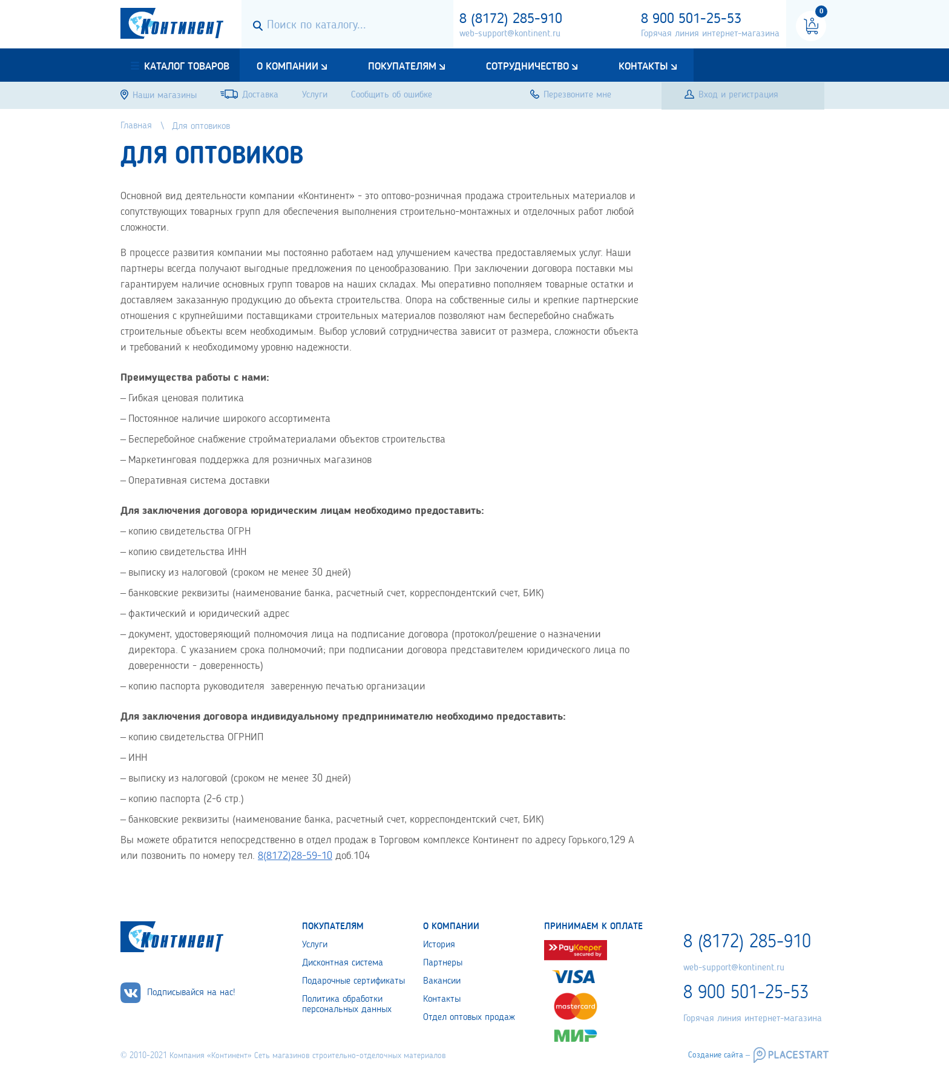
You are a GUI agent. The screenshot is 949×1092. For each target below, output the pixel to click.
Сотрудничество (527, 66)
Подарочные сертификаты (353, 981)
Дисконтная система (342, 963)
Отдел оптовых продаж (469, 1017)
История (439, 945)
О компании (287, 66)
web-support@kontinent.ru (509, 34)
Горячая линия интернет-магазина (710, 34)
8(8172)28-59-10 (295, 855)
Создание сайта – (719, 1055)
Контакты (643, 66)
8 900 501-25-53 (691, 19)
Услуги (314, 945)
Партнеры (442, 963)
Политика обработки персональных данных (347, 1005)
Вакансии (442, 981)
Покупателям (402, 66)
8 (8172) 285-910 (510, 19)
